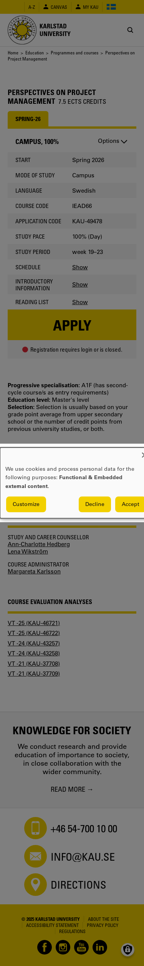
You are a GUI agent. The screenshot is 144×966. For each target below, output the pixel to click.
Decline (94, 504)
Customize (26, 504)
